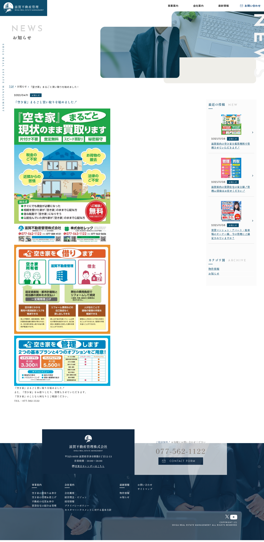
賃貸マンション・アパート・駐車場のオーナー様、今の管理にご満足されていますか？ (230, 240)
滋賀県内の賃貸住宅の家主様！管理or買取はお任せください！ (230, 193)
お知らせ (36, 96)
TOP (11, 87)
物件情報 (214, 276)
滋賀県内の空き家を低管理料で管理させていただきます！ (230, 147)
